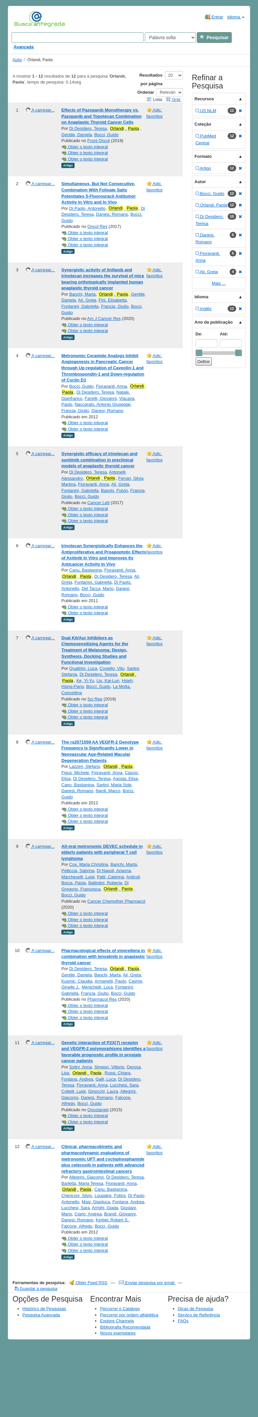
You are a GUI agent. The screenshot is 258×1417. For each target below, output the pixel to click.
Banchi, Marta (82, 294)
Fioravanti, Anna (111, 386)
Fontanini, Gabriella (80, 306)
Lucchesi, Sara (124, 1085)
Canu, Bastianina (85, 570)
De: (199, 333)
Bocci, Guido (106, 134)
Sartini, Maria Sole (113, 784)
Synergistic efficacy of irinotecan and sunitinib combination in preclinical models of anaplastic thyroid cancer (99, 459)
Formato (203, 156)
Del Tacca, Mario (97, 588)
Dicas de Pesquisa (195, 1308)
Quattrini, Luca (83, 668)
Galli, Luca (105, 1079)
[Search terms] (78, 37)
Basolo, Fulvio (114, 490)
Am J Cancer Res (104, 318)
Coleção (203, 124)
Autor (17, 60)
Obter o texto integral (84, 146)
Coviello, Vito (112, 668)
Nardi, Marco (108, 790)
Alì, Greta (87, 300)
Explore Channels (117, 1320)
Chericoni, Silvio (76, 1195)
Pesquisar (214, 37)
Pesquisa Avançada (41, 1314)
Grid (173, 99)
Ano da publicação (214, 322)
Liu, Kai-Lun (107, 680)
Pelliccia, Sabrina (77, 870)
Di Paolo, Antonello (87, 208)
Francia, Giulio (115, 306)
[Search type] (170, 37)
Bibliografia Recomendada (125, 1327)
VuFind (24, 18)
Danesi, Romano (112, 214)
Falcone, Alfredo (76, 1226)
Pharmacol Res (102, 999)
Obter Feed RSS (88, 1282)
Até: (224, 333)
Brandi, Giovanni (120, 1213)
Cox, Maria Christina (88, 864)
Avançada (24, 46)
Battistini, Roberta (105, 882)
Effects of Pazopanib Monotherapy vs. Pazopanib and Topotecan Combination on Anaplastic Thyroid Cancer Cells (101, 116)
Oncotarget (98, 1109)
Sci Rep (95, 698)
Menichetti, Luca (97, 987)
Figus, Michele (75, 772)
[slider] (199, 353)
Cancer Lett (98, 502)
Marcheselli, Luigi (77, 876)
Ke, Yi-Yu (85, 680)
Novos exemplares (118, 1333)
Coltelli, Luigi (73, 1091)
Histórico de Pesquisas (44, 1308)
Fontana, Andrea (77, 1079)
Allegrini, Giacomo (86, 1177)
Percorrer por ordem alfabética (129, 1314)
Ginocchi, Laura (103, 1091)
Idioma (235, 16)
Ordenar (145, 92)
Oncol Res (97, 226)
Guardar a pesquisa (36, 1288)
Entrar (214, 16)
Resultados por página (150, 79)
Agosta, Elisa (125, 778)
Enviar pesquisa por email (147, 1282)
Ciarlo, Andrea (88, 1213)
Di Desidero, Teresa (88, 128)
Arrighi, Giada (105, 1207)
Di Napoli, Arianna (114, 870)
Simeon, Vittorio (109, 1066)
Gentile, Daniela (76, 134)
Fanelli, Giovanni (101, 398)
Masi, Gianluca (95, 1201)
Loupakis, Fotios (110, 1195)
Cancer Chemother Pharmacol (116, 901)
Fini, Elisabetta (113, 300)
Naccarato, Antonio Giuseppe (102, 404)
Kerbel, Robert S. (112, 1219)
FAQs (183, 1320)
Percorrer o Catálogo (120, 1308)
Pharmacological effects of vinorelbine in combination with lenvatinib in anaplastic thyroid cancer (103, 956)
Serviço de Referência (199, 1314)
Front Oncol (98, 140)
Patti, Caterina (110, 876)
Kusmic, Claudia (76, 981)
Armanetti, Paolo (110, 981)
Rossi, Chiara (117, 1072)
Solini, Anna (80, 1066)
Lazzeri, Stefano (84, 766)
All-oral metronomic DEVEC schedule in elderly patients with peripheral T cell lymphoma (102, 852)
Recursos (204, 98)
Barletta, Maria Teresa (82, 1183)
